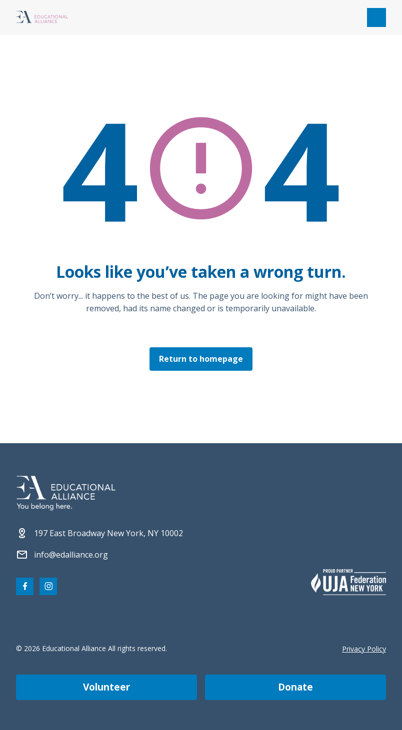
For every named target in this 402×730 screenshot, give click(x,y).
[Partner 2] (348, 582)
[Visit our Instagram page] (48, 586)
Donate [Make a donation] (295, 687)
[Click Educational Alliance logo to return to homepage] (42, 17)
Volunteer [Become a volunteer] (106, 687)
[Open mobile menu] (376, 17)
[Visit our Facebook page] (25, 586)
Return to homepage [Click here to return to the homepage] (201, 358)
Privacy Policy (364, 649)
